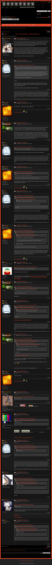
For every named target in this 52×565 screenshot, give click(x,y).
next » (49, 30)
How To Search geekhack (18, 187)
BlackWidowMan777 (7, 281)
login (11, 16)
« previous (46, 30)
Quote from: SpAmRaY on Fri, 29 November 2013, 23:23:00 (23, 195)
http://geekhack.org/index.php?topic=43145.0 (22, 355)
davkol (5, 520)
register (14, 16)
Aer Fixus (6, 413)
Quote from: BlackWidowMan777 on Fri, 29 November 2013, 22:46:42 (25, 266)
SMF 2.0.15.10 (21, 560)
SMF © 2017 (26, 560)
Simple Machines (31, 560)
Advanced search (39, 12)
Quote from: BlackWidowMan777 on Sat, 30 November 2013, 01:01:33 (25, 305)
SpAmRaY (6, 102)
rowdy (5, 60)
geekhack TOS (45, 17)
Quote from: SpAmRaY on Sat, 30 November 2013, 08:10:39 (23, 396)
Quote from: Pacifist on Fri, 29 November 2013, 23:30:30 (23, 286)
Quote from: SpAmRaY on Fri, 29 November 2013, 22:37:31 (23, 147)
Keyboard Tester (16, 515)
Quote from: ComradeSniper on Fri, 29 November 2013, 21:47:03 (24, 65)
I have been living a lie (20, 38)
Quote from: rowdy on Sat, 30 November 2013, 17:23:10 (23, 524)
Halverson (6, 472)
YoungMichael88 (7, 391)
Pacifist (5, 262)
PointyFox (6, 500)
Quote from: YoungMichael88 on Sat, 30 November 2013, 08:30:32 (24, 418)
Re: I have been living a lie (21, 60)
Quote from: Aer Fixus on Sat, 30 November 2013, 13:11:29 (24, 526)
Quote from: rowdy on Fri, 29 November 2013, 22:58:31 (23, 171)
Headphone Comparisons (18, 517)
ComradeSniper (7, 38)
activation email (10, 17)
